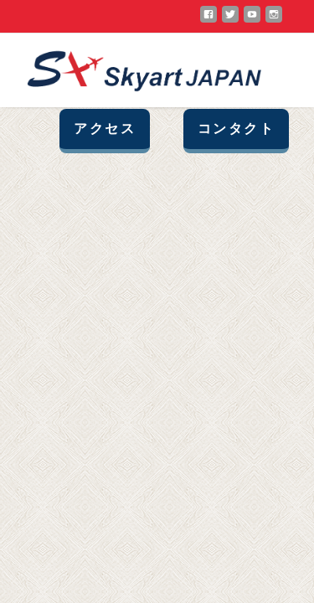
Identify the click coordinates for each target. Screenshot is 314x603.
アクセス (105, 128)
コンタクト (236, 128)
